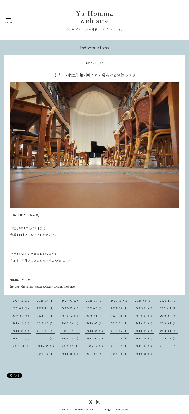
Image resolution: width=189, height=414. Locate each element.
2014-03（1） (120, 354)
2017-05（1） (120, 338)
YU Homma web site (83, 409)
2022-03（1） (120, 308)
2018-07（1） (71, 331)
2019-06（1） (71, 323)
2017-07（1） (96, 338)
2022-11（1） (46, 308)
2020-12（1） (71, 316)
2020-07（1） (145, 316)
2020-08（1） (120, 316)
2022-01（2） (145, 308)
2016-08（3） (22, 346)
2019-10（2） (46, 323)
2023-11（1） (169, 301)
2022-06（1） (95, 308)
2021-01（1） (46, 316)
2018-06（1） (96, 331)
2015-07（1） (120, 346)
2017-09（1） (46, 338)
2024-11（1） (120, 301)
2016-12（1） (169, 338)
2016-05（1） (46, 346)
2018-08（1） (46, 331)
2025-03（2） (70, 301)
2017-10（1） (22, 338)
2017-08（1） (71, 338)
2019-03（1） (145, 323)
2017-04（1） (145, 338)
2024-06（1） (144, 301)
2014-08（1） (71, 354)
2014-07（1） (95, 354)
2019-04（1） (120, 323)
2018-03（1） (145, 331)
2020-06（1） (169, 316)
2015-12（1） (96, 346)
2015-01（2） (169, 346)
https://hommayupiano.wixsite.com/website (42, 286)
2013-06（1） (145, 354)
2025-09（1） (46, 301)
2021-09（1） (21, 316)
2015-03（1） (144, 346)
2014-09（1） (46, 354)
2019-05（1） (95, 323)
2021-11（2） (169, 308)
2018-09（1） (22, 331)
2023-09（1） (21, 308)
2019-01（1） (169, 323)
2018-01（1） (169, 331)
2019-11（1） (22, 323)
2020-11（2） (95, 316)
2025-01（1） (95, 301)
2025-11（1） (22, 301)
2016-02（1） (71, 346)
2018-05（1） (120, 331)
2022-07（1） (71, 308)
